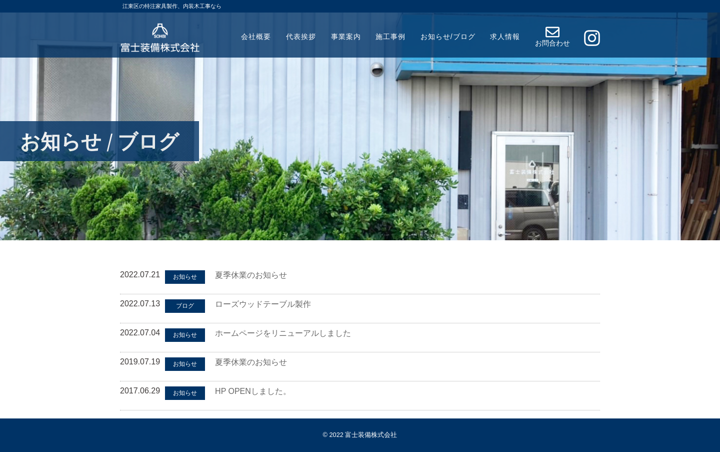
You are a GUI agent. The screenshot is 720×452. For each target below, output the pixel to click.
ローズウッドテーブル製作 (263, 304)
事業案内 (346, 37)
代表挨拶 (301, 37)
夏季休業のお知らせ (251, 275)
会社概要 (256, 37)
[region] (360, 120)
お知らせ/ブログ (448, 37)
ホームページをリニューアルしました (283, 333)
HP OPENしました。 (253, 391)
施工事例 (391, 37)
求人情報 (505, 37)
